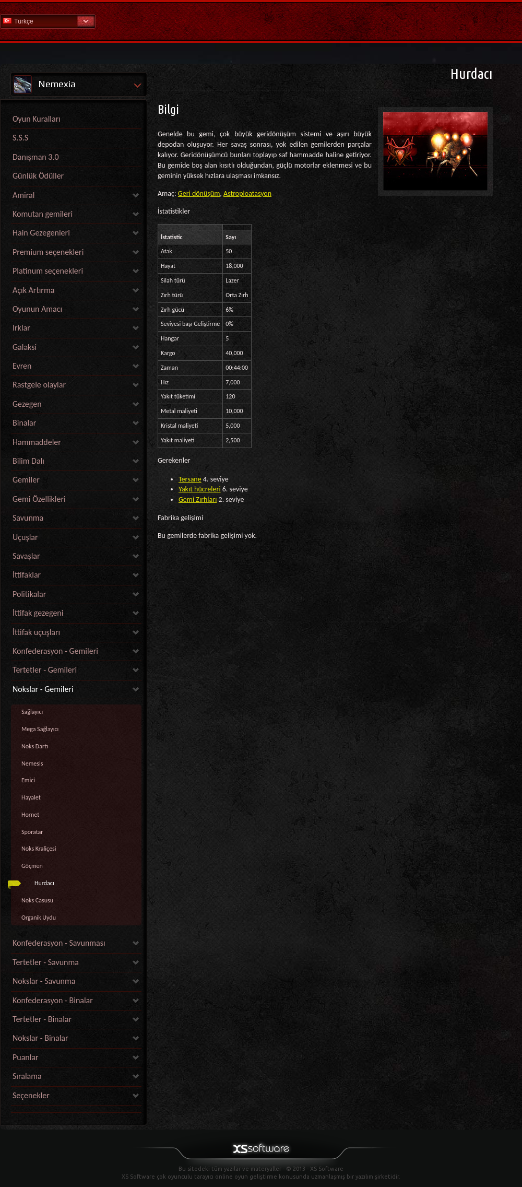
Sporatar (32, 832)
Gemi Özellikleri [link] (39, 499)
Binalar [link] (24, 423)
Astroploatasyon (247, 193)
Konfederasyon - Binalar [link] (53, 1000)
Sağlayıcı (32, 711)
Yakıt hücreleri (200, 489)
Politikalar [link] (29, 594)
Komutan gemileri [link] (43, 214)
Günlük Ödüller (38, 176)
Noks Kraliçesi (38, 848)
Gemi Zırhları (198, 499)
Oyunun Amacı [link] (37, 309)
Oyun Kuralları (37, 119)
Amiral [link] (23, 195)
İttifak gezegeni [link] (38, 613)
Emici (28, 780)
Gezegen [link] (27, 404)
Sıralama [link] (27, 1076)
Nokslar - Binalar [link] (40, 1038)
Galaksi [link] (25, 347)
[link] (76, 1110)
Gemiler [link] (26, 480)
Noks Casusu (37, 900)
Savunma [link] (28, 518)
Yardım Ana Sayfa (261, 21)
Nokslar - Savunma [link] (44, 981)
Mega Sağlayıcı (39, 729)
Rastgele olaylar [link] (39, 385)
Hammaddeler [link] (37, 442)
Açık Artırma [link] (33, 290)
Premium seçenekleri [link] (48, 252)
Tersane (190, 479)
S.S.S (20, 138)
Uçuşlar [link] (25, 537)
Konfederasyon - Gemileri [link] (55, 651)
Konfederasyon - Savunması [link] (59, 943)
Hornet (30, 814)
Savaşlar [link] (26, 556)
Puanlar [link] (26, 1057)
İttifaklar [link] (27, 575)
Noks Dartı (34, 746)
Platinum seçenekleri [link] (48, 271)
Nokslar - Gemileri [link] (43, 689)
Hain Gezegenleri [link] (41, 233)
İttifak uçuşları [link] (36, 632)
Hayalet (31, 797)
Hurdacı (44, 883)
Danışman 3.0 (36, 157)
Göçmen (32, 865)
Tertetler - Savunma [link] (46, 962)
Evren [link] (22, 366)
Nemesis (32, 763)
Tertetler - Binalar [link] (42, 1019)
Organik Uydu (38, 917)
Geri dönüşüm (199, 193)
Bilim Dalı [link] (28, 461)
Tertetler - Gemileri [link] (45, 670)
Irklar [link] (21, 328)
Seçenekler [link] (31, 1095)
